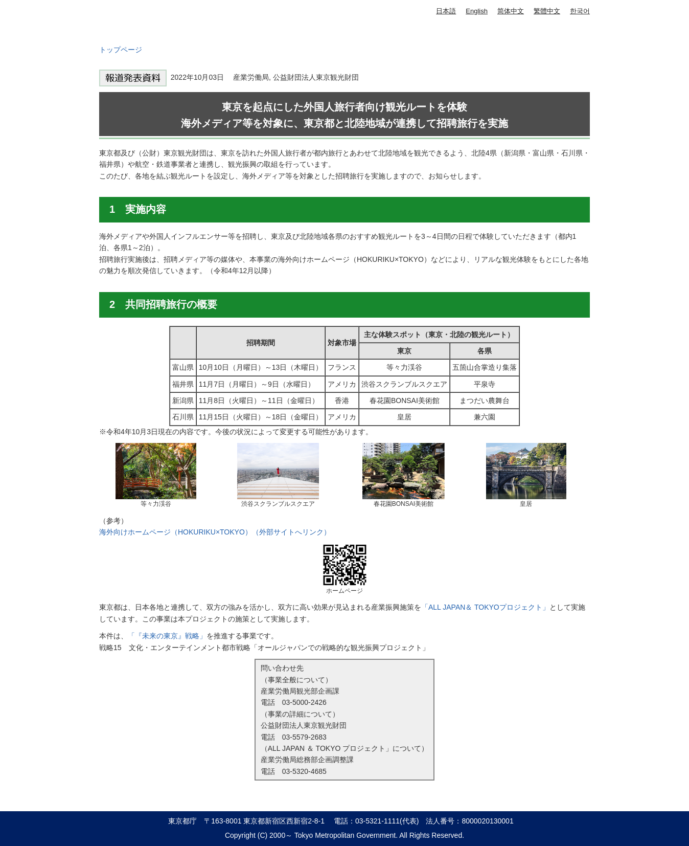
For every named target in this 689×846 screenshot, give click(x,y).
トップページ (120, 50)
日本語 (446, 11)
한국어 (580, 11)
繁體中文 (547, 11)
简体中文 (510, 11)
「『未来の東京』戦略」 (167, 636)
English (477, 11)
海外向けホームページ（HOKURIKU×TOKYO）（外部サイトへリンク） (215, 532)
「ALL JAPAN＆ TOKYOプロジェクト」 (485, 607)
